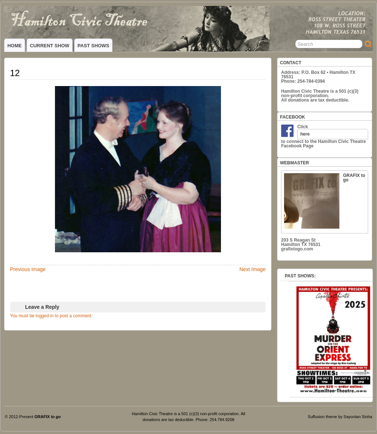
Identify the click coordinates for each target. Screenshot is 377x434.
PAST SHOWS (93, 45)
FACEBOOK (292, 117)
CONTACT (290, 62)
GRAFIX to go (324, 201)
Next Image (252, 269)
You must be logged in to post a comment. (51, 315)
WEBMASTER (294, 162)
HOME (14, 45)
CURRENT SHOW (49, 45)
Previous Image (28, 269)
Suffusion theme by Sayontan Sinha (340, 416)
